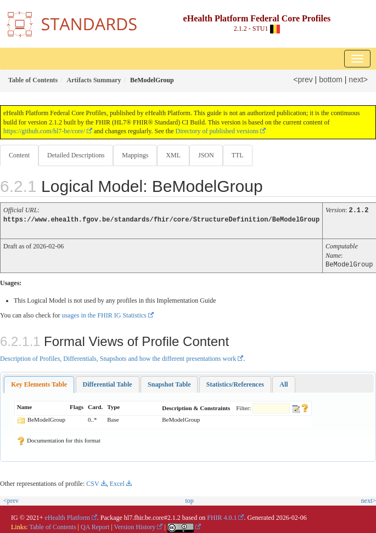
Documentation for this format (58, 438)
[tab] (39, 383)
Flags (76, 405)
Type (113, 405)
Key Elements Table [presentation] (39, 383)
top (190, 499)
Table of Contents (52, 525)
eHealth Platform (67, 516)
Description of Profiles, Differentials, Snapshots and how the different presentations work (118, 357)
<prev (302, 79)
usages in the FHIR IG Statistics (103, 313)
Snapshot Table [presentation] (169, 383)
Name (24, 405)
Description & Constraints (196, 406)
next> (358, 79)
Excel (117, 482)
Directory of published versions (217, 131)
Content (19, 155)
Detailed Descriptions (75, 155)
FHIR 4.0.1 (222, 516)
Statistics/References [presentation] (235, 383)
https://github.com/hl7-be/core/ (44, 131)
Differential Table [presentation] (107, 383)
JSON (206, 155)
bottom (331, 79)
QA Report (95, 525)
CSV (92, 482)
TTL (238, 155)
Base (113, 418)
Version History (135, 525)
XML (173, 155)
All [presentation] (283, 383)
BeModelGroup (46, 418)
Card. (95, 405)
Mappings (135, 155)
